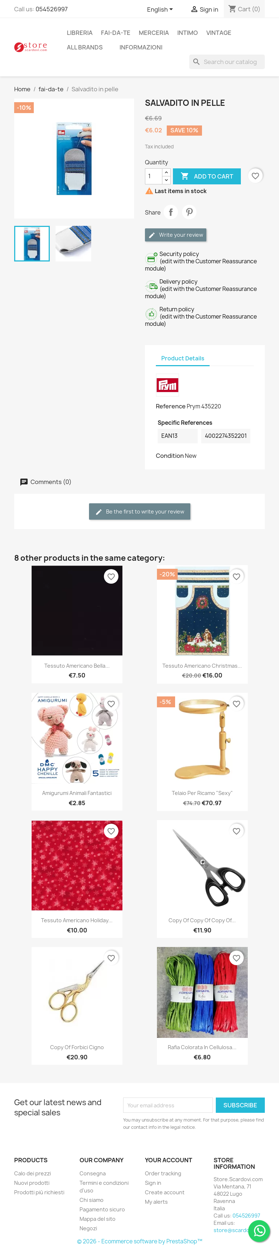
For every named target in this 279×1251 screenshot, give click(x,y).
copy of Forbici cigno (77, 1047)
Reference (171, 406)
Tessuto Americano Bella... (77, 665)
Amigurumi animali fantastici (77, 793)
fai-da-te (115, 33)
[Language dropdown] (161, 9)
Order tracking (163, 1173)
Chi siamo (92, 1199)
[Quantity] (153, 176)
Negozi (88, 1228)
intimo (187, 33)
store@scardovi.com (239, 1230)
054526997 (52, 9)
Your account (168, 1160)
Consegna (93, 1173)
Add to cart (207, 176)
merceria (154, 33)
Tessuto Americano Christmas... (202, 665)
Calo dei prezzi (32, 1173)
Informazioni (141, 47)
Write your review (175, 235)
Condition (170, 455)
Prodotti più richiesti (39, 1192)
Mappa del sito (98, 1218)
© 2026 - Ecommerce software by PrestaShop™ (139, 1241)
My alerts (156, 1201)
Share (170, 212)
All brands (85, 47)
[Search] (227, 62)
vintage (218, 33)
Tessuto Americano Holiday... (77, 920)
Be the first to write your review (139, 512)
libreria (80, 33)
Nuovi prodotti (31, 1182)
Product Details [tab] (182, 358)
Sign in (153, 1182)
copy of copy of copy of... (202, 920)
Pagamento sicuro (102, 1209)
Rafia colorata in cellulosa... (202, 1047)
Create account (165, 1192)
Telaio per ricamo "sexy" (202, 793)
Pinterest (189, 212)
